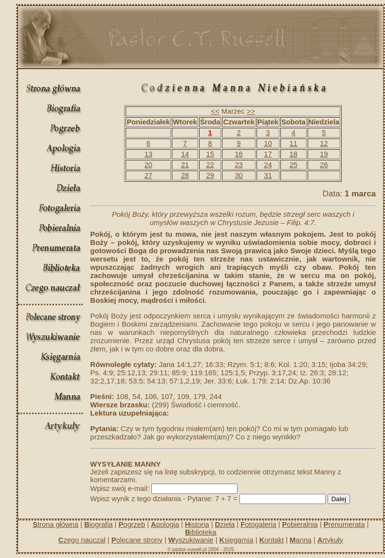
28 (185, 175)
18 (293, 154)
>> (251, 111)
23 (238, 165)
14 (185, 154)
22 (210, 165)
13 (148, 154)
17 (268, 154)
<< (215, 111)
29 (210, 175)
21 (185, 165)
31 (268, 175)
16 (238, 154)
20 (148, 165)
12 (324, 143)
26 (324, 165)
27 (148, 175)
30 (238, 175)
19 (324, 154)
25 (293, 165)
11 (293, 143)
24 (268, 165)
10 (268, 143)
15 (210, 154)
